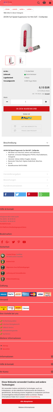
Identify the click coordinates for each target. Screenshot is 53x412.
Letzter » (29, 9)
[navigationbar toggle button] (50, 3)
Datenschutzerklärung (32, 397)
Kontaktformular (5, 224)
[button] (7, 101)
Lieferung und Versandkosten (16, 273)
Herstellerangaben (12, 174)
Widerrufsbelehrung (12, 279)
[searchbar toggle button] (38, 3)
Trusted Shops (11, 254)
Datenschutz (10, 261)
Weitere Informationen (26, 407)
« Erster (7, 9)
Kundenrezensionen (13, 186)
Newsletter (6, 349)
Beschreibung (10, 143)
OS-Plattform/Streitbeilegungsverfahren (13, 227)
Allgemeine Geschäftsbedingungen (17, 267)
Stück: (6, 97)
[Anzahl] (26, 101)
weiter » (22, 9)
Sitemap (5, 346)
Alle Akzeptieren (26, 401)
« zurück (14, 9)
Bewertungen (10, 180)
